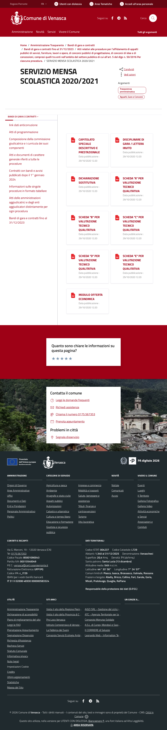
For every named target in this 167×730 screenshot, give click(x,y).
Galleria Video (145, 506)
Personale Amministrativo (21, 511)
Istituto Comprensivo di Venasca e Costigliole (70, 625)
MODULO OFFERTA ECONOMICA (91, 297)
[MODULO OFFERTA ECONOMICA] (73, 295)
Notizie (115, 485)
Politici (10, 517)
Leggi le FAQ (14, 625)
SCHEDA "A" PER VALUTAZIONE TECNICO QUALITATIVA (133, 184)
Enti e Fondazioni (16, 506)
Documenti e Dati (16, 501)
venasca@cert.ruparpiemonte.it (31, 565)
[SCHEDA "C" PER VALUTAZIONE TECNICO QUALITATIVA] (117, 217)
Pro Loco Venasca (55, 620)
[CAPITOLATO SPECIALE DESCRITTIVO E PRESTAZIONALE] (73, 140)
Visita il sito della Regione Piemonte (65, 609)
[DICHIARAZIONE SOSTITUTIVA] (73, 178)
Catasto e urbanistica (57, 511)
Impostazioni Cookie (18, 667)
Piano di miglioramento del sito (23, 620)
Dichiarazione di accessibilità (22, 614)
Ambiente (51, 490)
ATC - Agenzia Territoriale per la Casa (105, 614)
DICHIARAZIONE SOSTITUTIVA (89, 180)
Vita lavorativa (86, 522)
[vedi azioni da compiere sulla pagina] (127, 74)
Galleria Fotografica (148, 501)
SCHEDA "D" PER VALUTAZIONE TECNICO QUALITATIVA (89, 262)
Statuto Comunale (17, 651)
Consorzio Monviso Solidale (99, 620)
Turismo (82, 517)
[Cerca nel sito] (153, 18)
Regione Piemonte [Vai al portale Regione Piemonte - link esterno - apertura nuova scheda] (18, 4)
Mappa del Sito (15, 687)
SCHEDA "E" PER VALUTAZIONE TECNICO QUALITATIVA (133, 262)
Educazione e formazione (59, 522)
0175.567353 (18, 554)
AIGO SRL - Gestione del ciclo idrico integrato (109, 609)
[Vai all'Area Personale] (136, 4)
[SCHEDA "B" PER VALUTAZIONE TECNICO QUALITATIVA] (73, 217)
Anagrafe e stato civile (58, 496)
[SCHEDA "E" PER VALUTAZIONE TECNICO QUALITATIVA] (117, 256)
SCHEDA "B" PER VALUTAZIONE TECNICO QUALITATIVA (89, 223)
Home (23, 45)
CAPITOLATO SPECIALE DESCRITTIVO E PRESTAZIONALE (89, 145)
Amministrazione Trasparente (47, 45)
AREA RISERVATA (81, 725)
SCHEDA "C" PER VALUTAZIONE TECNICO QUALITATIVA (133, 223)
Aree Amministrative (18, 490)
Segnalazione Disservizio (20, 635)
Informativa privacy (17, 656)
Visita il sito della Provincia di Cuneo (65, 614)
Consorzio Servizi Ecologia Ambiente (65, 635)
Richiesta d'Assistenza (19, 640)
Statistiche (13, 682)
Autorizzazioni (53, 506)
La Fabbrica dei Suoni (57, 630)
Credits (11, 672)
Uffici (10, 496)
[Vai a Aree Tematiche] (101, 4)
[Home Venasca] (40, 18)
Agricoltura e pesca (56, 485)
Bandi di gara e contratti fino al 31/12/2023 (49, 49)
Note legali (13, 661)
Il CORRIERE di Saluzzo (97, 630)
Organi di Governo (17, 485)
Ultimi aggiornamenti (18, 677)
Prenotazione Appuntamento (23, 630)
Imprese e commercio (89, 485)
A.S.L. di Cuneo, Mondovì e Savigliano (105, 625)
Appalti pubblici (54, 501)
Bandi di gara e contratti (81, 45)
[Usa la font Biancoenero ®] (68, 4)
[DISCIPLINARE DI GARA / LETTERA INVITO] (117, 140)
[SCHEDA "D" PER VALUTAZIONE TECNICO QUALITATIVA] (73, 256)
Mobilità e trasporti (88, 490)
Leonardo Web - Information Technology (107, 635)
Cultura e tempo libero (58, 517)
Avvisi (115, 496)
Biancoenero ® (96, 721)
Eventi (141, 485)
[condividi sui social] (126, 69)
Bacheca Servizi (15, 646)
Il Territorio (143, 496)
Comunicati (118, 490)
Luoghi (141, 490)
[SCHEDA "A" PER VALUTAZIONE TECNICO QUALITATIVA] (117, 178)
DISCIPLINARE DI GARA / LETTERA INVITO (133, 143)
